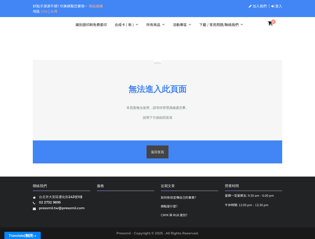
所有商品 (155, 24)
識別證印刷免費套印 (91, 24)
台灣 (53, 11)
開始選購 (96, 6)
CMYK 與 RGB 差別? (174, 215)
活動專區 (182, 24)
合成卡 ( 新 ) (127, 24)
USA (45, 11)
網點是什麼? (169, 206)
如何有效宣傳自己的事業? (178, 197)
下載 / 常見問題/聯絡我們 (221, 24)
